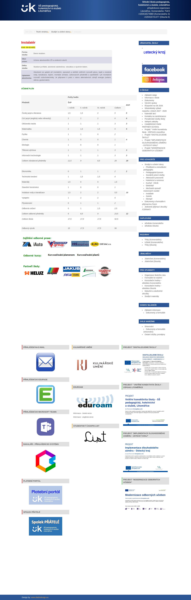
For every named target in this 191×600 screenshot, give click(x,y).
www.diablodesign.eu (40, 597)
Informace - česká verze (82, 413)
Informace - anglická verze (83, 417)
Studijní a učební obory (60, 32)
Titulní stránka (42, 32)
